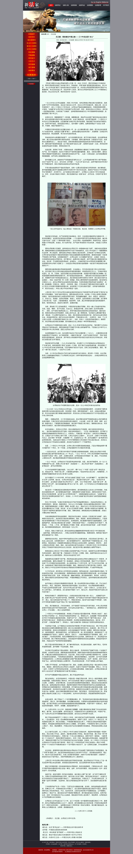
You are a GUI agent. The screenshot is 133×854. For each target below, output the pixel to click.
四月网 (60, 844)
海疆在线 (69, 846)
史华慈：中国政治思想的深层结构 (54, 830)
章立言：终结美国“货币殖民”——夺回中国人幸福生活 (62, 832)
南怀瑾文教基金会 (69, 844)
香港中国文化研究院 (61, 842)
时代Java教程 (80, 842)
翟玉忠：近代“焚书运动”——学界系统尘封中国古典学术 (62, 827)
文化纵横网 (54, 844)
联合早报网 (71, 842)
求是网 (84, 844)
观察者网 (87, 842)
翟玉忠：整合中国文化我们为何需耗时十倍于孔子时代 (62, 835)
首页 (48, 34)
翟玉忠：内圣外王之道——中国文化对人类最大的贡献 (62, 837)
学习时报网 (78, 844)
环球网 (48, 844)
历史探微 (53, 34)
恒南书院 (62, 846)
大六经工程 (45, 842)
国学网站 (52, 842)
